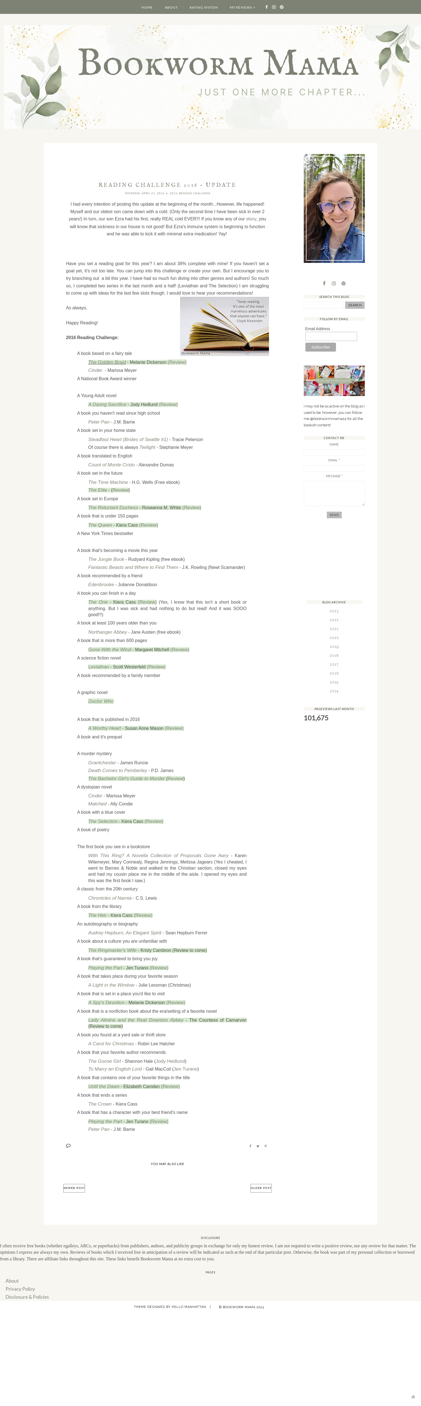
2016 (173, 193)
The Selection (102, 806)
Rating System (204, 7)
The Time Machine (106, 477)
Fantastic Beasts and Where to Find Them (130, 560)
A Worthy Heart (104, 717)
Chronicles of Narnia (108, 882)
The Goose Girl (103, 1040)
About (171, 7)
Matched (96, 789)
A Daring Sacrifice (106, 402)
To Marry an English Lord (113, 1047)
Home (147, 7)
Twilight (146, 443)
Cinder (94, 369)
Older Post (261, 1164)
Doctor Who (100, 690)
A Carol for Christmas (109, 1023)
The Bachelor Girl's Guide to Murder (124, 765)
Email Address (317, 329)
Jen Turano (181, 1047)
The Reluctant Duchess (111, 501)
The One (97, 593)
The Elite (97, 484)
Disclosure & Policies (26, 1272)
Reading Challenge (194, 193)
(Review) (173, 361)
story (251, 219)
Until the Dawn (102, 1064)
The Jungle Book (105, 552)
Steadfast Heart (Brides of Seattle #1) (125, 436)
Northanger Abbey (106, 623)
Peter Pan (98, 419)
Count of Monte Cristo (110, 460)
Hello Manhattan (189, 1282)
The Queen (99, 518)
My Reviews (241, 7)
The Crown (99, 1081)
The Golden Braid (105, 361)
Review (118, 484)
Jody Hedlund (166, 1040)
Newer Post (74, 1164)
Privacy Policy (19, 1264)
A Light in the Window (109, 966)
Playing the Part (104, 949)
